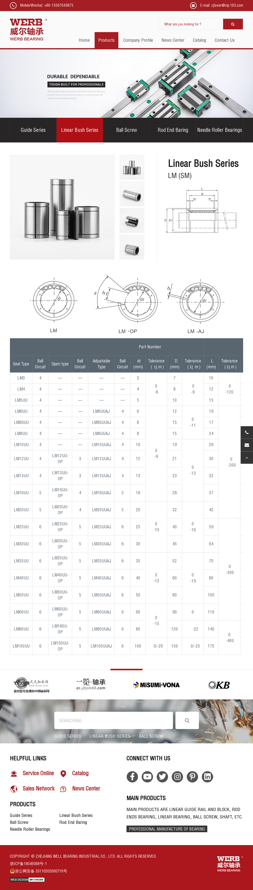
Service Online (32, 774)
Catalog (73, 774)
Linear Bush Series (79, 130)
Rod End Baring (173, 130)
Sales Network (32, 789)
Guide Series (33, 130)
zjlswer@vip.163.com (227, 5)
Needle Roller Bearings (219, 130)
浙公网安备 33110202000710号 (38, 871)
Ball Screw (126, 130)
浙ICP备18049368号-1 (28, 863)
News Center (79, 789)
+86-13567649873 (58, 5)
